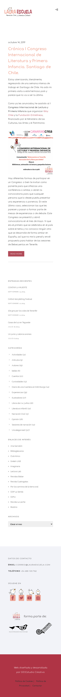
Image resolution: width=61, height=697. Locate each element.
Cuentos (15, 376)
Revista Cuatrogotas (19, 481)
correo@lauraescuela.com (33, 565)
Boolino (13, 507)
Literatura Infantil (19, 408)
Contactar (37, 686)
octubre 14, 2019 (16, 42)
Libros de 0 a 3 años (20, 403)
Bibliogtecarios (17, 451)
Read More (16, 254)
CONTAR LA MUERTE (17, 287)
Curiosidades (17, 381)
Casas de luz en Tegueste (19, 322)
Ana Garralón (16, 446)
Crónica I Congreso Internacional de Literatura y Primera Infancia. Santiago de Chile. (29, 61)
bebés (14, 371)
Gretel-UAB (15, 461)
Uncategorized (18, 430)
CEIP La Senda (16, 492)
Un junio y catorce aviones (19, 334)
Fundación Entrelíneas (30, 115)
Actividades (17, 355)
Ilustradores (17, 398)
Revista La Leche (17, 502)
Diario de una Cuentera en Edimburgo (29, 387)
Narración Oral (18, 414)
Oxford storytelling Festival (20, 299)
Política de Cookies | (24, 681)
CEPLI (13, 497)
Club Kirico (15, 456)
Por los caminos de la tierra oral (24, 487)
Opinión (15, 419)
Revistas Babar (17, 476)
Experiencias (17, 392)
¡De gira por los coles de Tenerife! (22, 311)
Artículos (16, 360)
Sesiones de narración (21, 425)
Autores (15, 365)
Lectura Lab (15, 471)
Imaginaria (15, 466)
